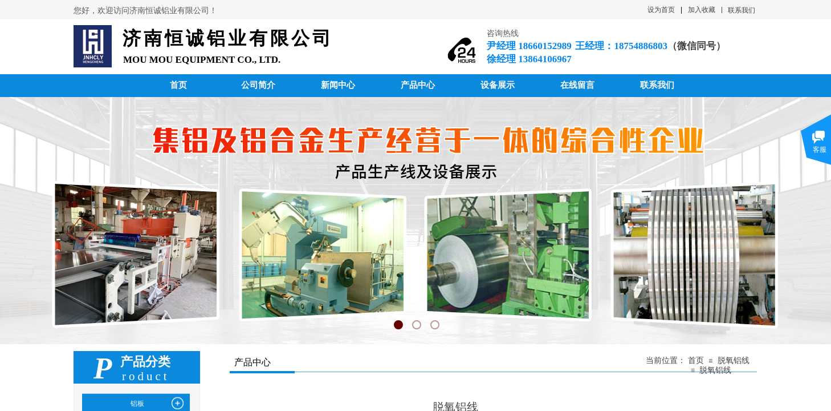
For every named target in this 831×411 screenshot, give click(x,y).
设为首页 (661, 10)
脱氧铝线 (733, 360)
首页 (696, 360)
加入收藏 (701, 10)
